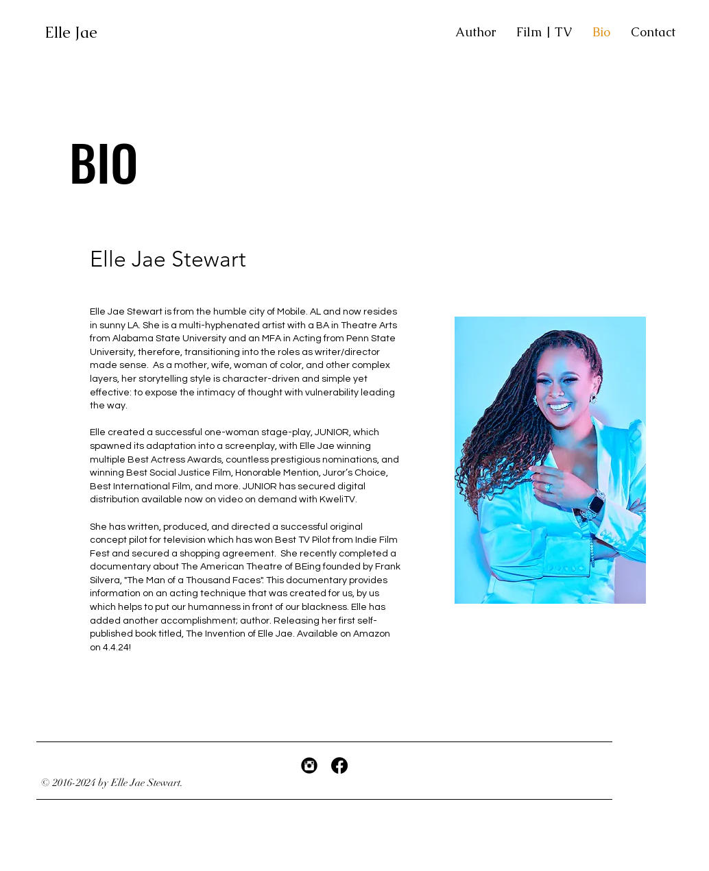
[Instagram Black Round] (309, 765)
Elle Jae (73, 32)
